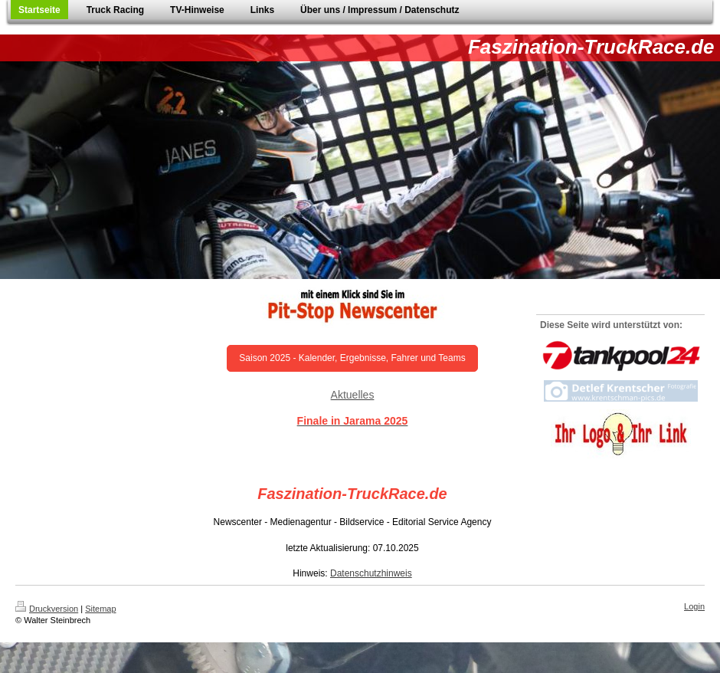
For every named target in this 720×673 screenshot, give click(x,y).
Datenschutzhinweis (371, 573)
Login (694, 606)
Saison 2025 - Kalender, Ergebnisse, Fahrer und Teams (352, 358)
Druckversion (46, 608)
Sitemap (100, 608)
